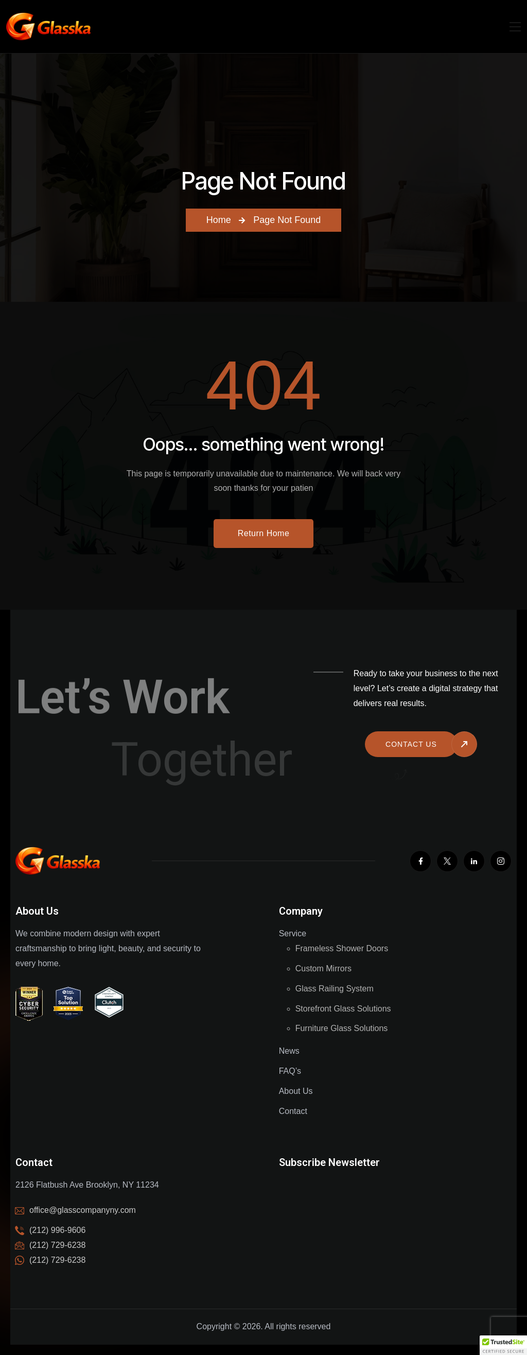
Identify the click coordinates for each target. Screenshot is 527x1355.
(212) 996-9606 (57, 1230)
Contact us (411, 744)
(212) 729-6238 (57, 1260)
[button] (503, 1345)
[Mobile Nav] (515, 26)
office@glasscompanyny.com (82, 1210)
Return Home (264, 533)
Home (218, 220)
